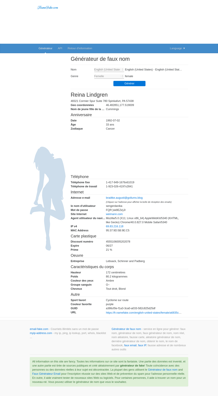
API (60, 48)
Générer (129, 83)
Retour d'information (80, 48)
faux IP (142, 345)
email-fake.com (39, 329)
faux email (130, 345)
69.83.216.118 (114, 226)
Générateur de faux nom (127, 329)
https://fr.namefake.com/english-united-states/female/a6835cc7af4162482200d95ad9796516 (161, 312)
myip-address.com (41, 333)
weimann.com (114, 214)
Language (177, 48)
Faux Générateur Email (46, 373)
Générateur (45, 48)
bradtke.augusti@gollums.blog (124, 197)
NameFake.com (47, 7)
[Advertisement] (129, 21)
